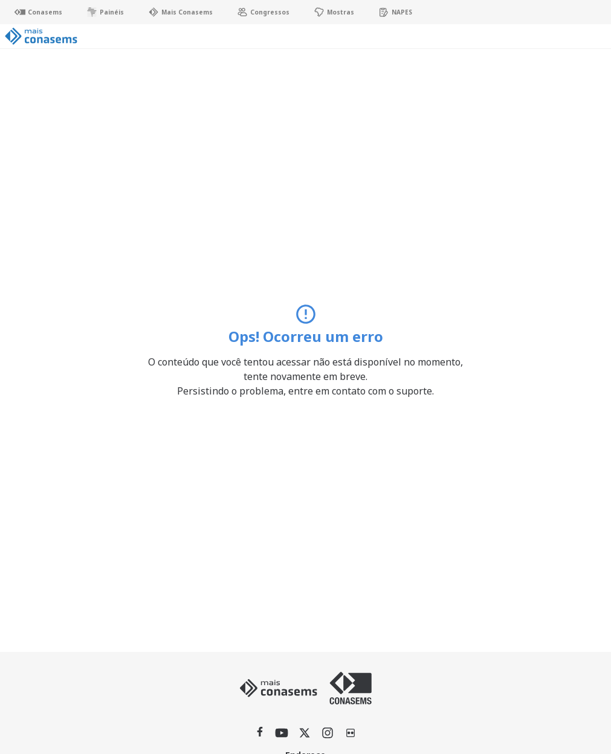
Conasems (38, 12)
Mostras (334, 12)
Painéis (105, 12)
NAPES (395, 12)
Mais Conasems (180, 12)
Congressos (263, 12)
